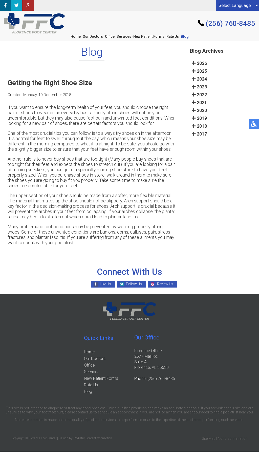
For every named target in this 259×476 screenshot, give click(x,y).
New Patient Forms (148, 36)
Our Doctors (93, 36)
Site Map (208, 438)
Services (124, 36)
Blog (185, 36)
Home (76, 36)
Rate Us (172, 36)
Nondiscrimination (233, 438)
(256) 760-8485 (230, 23)
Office (110, 36)
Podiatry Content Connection (93, 438)
